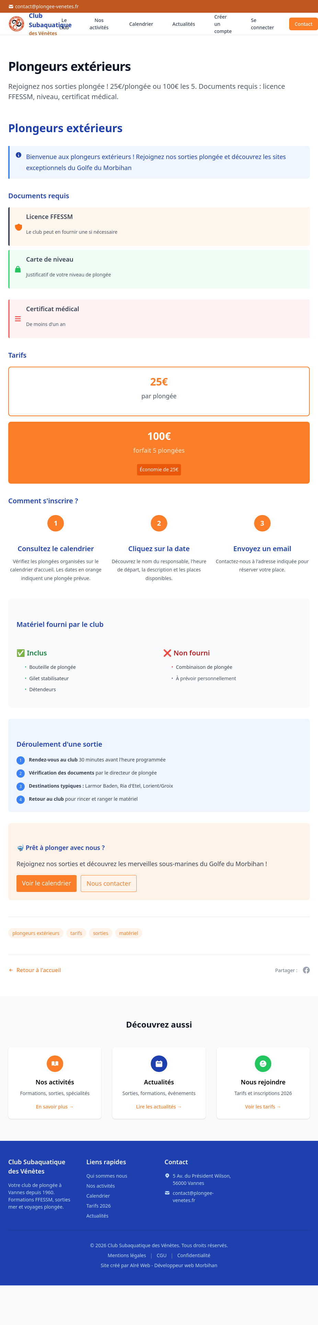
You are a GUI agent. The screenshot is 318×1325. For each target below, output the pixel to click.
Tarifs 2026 (99, 1205)
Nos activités (99, 24)
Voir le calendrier (46, 883)
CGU (162, 1255)
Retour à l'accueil (34, 970)
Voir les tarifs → (263, 1106)
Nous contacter (109, 883)
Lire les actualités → (159, 1106)
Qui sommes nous (107, 1175)
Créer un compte (223, 23)
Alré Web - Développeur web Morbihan (173, 1265)
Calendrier (141, 24)
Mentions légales (127, 1255)
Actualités (183, 24)
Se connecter (262, 24)
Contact (304, 24)
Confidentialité (193, 1255)
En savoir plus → (55, 1106)
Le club (64, 24)
